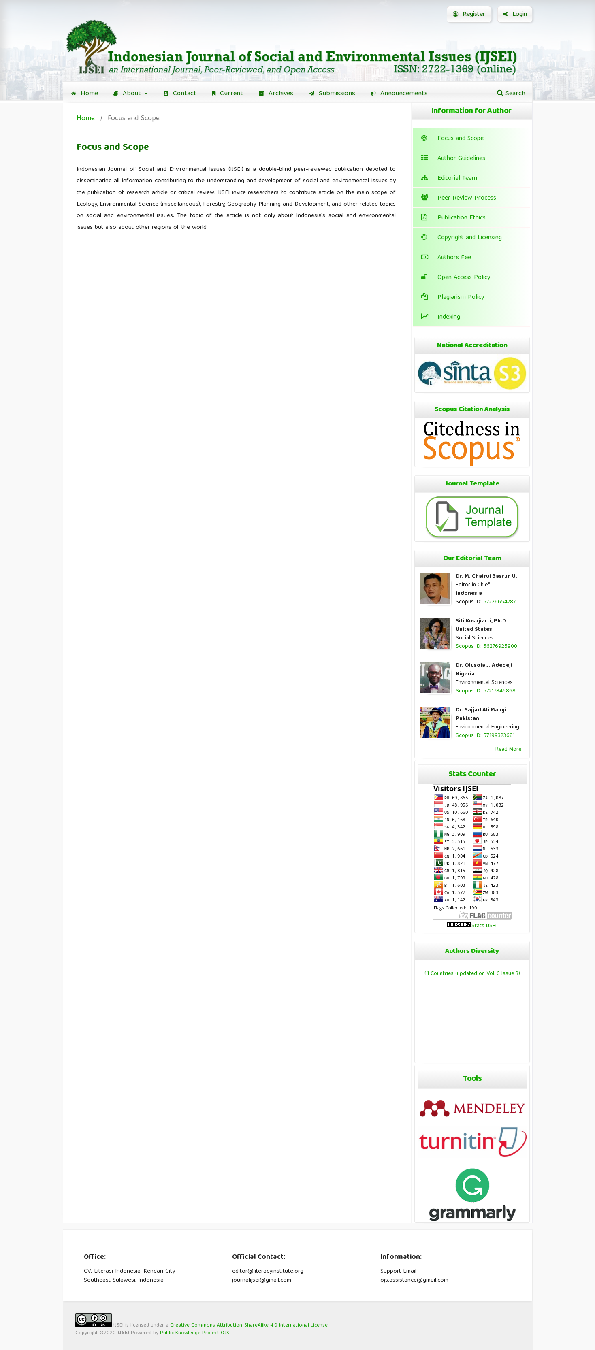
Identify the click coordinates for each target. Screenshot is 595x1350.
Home (84, 94)
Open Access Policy (456, 277)
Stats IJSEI (484, 926)
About (128, 94)
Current (227, 94)
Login (515, 14)
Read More (508, 749)
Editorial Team (449, 178)
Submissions (332, 94)
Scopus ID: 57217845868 (486, 691)
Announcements (399, 94)
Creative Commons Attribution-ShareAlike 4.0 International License (249, 1325)
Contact (180, 94)
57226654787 (499, 602)
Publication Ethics (453, 218)
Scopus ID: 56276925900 (486, 647)
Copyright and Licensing (461, 238)
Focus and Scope (452, 139)
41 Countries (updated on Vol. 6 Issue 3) (472, 974)
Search (511, 94)
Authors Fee (446, 258)
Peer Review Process (458, 198)
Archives (276, 94)
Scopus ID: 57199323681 (485, 736)
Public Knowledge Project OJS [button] (194, 1333)
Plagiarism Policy (452, 297)
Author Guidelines (453, 158)
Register (469, 14)
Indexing (440, 317)
